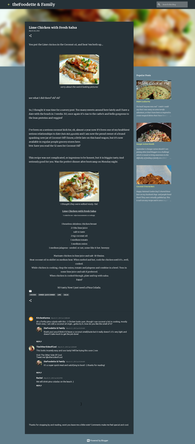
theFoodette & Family (33, 4)
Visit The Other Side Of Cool (49, 355)
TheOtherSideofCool (46, 347)
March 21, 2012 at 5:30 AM (67, 347)
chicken (33, 295)
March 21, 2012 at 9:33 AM (75, 328)
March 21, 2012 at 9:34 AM (75, 361)
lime (59, 295)
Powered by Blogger (97, 440)
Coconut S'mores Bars (145, 187)
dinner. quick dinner (47, 295)
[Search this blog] (175, 4)
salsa (66, 295)
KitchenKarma (43, 318)
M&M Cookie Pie (143, 102)
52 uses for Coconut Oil (66, 145)
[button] (30, 36)
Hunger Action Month (145, 144)
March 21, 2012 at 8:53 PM (53, 378)
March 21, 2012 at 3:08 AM (60, 318)
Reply (39, 342)
